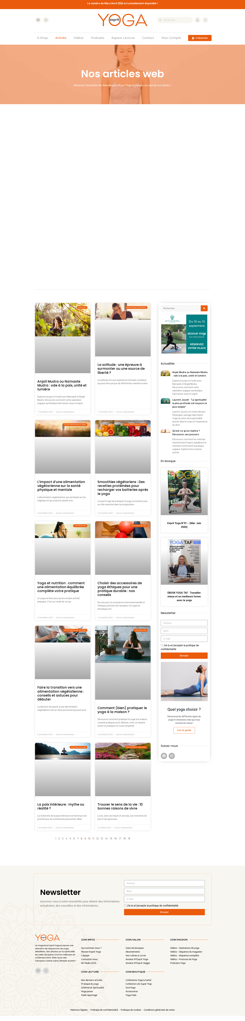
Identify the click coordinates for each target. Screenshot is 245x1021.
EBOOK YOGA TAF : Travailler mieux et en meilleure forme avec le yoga (184, 601)
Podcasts (97, 38)
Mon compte (171, 38)
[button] (164, 339)
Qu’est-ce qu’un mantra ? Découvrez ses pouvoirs (186, 437)
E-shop (42, 38)
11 (93, 844)
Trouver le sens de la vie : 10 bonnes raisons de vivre (120, 811)
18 (124, 844)
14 (106, 844)
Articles (60, 38)
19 (129, 844)
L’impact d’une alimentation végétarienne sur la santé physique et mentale (61, 491)
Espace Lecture (123, 38)
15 (111, 844)
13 (102, 844)
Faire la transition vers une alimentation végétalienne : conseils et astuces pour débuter (60, 698)
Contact (148, 38)
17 (120, 844)
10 (89, 844)
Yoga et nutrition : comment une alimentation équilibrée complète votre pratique (61, 592)
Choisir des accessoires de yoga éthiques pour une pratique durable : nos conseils (120, 594)
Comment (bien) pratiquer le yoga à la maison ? (122, 715)
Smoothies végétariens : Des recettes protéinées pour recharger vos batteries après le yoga (123, 493)
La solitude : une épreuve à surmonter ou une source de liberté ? (121, 374)
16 (115, 844)
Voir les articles (56, 183)
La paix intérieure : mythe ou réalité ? (60, 811)
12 (97, 844)
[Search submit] (204, 313)
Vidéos (78, 38)
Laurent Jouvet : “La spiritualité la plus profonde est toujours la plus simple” (189, 408)
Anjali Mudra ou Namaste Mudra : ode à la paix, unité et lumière (62, 390)
